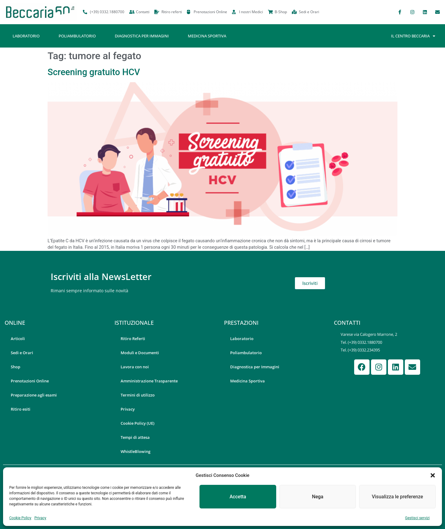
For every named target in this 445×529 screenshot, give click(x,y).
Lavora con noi (135, 367)
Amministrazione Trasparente (149, 381)
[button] (433, 475)
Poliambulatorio (77, 36)
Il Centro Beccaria (413, 36)
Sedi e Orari (22, 352)
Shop (15, 367)
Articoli (18, 338)
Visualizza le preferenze (397, 497)
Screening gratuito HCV (94, 72)
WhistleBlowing (135, 451)
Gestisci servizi (417, 518)
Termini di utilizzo (138, 395)
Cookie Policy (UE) (137, 423)
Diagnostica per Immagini (142, 36)
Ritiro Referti (133, 338)
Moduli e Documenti (140, 352)
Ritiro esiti (20, 409)
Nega (317, 497)
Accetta (238, 497)
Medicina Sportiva (207, 36)
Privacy (40, 518)
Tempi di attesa (135, 437)
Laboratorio (26, 36)
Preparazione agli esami (34, 395)
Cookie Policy (20, 518)
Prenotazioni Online (30, 381)
